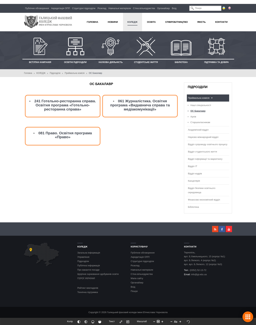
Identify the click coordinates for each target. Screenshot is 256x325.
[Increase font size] (180, 321)
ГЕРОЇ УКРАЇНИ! (86, 278)
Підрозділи (55, 73)
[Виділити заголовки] (127, 321)
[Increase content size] (162, 321)
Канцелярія (194, 180)
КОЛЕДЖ (41, 73)
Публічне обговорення (37, 8)
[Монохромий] (85, 321)
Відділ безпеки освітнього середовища (201, 190)
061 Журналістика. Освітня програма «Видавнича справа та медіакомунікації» (140, 105)
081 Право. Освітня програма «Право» (65, 135)
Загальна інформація (88, 252)
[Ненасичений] (92, 321)
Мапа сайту (137, 278)
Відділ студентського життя (202, 151)
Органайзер (163, 8)
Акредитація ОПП (60, 8)
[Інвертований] (78, 321)
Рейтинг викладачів (87, 288)
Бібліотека (193, 207)
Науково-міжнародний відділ (203, 137)
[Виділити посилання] (120, 321)
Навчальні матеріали (119, 8)
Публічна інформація (88, 265)
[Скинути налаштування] (188, 321)
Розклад (102, 8)
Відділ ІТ (192, 166)
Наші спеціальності (200, 105)
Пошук (134, 291)
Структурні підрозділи (83, 8)
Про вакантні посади (88, 269)
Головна (28, 73)
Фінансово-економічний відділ (204, 199)
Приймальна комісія (75, 73)
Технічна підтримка (87, 292)
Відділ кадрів (195, 173)
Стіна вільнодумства (144, 8)
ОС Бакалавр (198, 111)
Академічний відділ (198, 129)
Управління (83, 257)
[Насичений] (99, 321)
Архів (193, 116)
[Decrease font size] (171, 321)
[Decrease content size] (154, 321)
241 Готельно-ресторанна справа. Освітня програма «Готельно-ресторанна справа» (65, 105)
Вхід (174, 8)
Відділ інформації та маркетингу (205, 159)
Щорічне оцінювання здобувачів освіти (98, 274)
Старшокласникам (200, 122)
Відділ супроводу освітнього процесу (207, 144)
